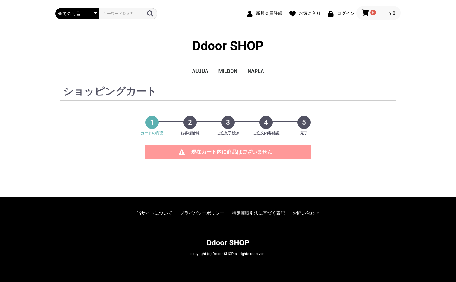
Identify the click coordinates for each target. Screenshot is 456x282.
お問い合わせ (306, 213)
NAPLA (256, 71)
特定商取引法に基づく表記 (258, 213)
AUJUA (200, 71)
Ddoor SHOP (228, 46)
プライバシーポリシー (202, 213)
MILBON (228, 71)
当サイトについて (154, 213)
